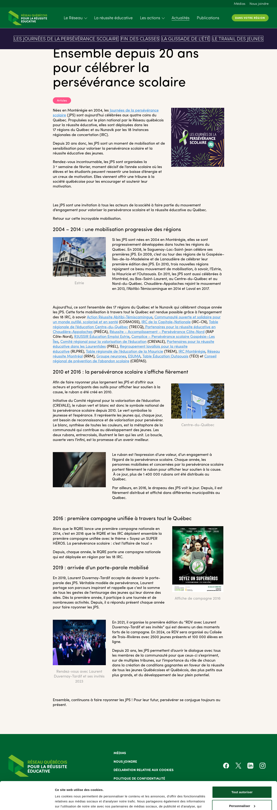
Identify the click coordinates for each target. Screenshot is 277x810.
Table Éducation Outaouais (165, 356)
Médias (239, 3)
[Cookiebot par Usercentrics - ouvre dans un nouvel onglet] (27, 802)
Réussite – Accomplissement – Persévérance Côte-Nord (157, 331)
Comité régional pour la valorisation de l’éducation (103, 341)
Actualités (180, 17)
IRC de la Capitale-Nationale (166, 321)
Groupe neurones (111, 356)
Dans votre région (250, 17)
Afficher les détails (69, 802)
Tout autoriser (241, 766)
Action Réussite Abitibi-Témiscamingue (120, 316)
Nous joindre (259, 3)
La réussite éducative (113, 17)
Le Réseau (73, 17)
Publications (208, 17)
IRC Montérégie (192, 351)
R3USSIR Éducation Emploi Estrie (101, 336)
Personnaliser (242, 779)
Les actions (150, 17)
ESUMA (134, 356)
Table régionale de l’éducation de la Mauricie (124, 351)
